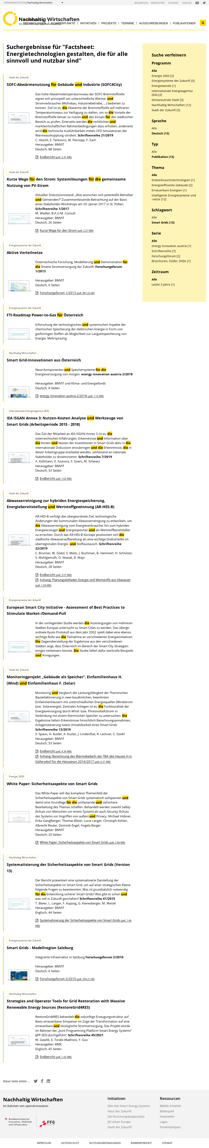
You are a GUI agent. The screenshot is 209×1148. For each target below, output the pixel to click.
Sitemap (167, 1143)
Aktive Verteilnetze (25, 252)
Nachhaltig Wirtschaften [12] (171, 105)
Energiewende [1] (164, 86)
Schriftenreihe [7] (164, 251)
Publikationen (184, 23)
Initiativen (88, 23)
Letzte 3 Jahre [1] (163, 284)
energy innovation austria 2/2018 (72, 396)
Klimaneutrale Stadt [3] (167, 100)
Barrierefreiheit (141, 1143)
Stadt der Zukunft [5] (166, 110)
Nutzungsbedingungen (105, 1143)
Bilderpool (142, 2)
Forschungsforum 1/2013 (67, 293)
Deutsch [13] (160, 133)
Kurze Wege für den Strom (66, 230)
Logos (164, 1122)
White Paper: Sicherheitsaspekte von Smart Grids (52, 783)
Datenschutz (70, 1143)
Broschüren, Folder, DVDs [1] (171, 261)
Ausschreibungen (153, 23)
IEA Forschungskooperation (126, 1116)
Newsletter (158, 2)
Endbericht (56, 157)
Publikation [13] (163, 157)
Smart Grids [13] (163, 222)
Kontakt (173, 2)
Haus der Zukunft (119, 1111)
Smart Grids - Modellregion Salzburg (40, 947)
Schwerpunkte (63, 23)
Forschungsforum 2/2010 (67, 979)
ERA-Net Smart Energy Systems (129, 1106)
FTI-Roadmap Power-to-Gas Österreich (45, 314)
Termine (127, 23)
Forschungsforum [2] (166, 256)
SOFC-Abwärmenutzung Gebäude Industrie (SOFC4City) (64, 84)
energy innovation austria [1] (171, 246)
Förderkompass (170, 1127)
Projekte (108, 23)
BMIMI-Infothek (170, 1106)
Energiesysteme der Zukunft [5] (173, 81)
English (187, 2)
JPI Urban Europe (119, 1122)
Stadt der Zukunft (120, 1127)
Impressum (44, 1143)
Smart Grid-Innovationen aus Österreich (44, 360)
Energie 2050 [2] (163, 76)
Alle (154, 71)
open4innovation (14, 2)
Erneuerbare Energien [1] (169, 190)
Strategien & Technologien (34, 21)
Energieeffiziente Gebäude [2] (172, 185)
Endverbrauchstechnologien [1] (173, 180)
